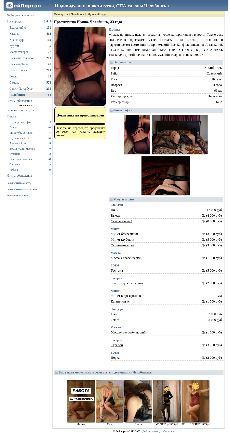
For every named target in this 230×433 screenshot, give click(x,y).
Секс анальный (121, 221)
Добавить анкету (151, 431)
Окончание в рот (122, 245)
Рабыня (30, 169)
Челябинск (30, 95)
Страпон (30, 153)
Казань (30, 34)
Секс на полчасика (30, 159)
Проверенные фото (30, 122)
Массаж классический (126, 258)
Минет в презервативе (126, 296)
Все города (29, 21)
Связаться (168, 431)
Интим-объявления (19, 100)
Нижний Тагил (30, 64)
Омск (30, 76)
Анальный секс (30, 143)
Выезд (30, 127)
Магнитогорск (30, 52)
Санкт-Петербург (30, 89)
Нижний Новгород (30, 58)
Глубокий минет (30, 138)
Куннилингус (120, 301)
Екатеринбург (30, 28)
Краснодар (30, 40)
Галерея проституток (21, 110)
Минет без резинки (30, 132)
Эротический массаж (30, 148)
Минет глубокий (122, 239)
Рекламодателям (17, 195)
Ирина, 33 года (97, 14)
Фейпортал (61, 14)
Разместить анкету (19, 183)
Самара (30, 83)
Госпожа (30, 164)
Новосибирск (30, 70)
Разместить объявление (22, 189)
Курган (30, 46)
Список (12, 116)
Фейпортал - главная (20, 15)
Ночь (114, 210)
